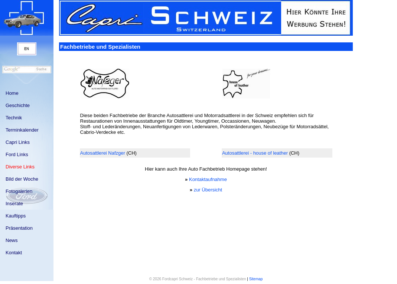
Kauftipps (16, 216)
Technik (14, 117)
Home (12, 93)
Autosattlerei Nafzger (102, 153)
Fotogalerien (19, 191)
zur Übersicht (208, 190)
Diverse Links (20, 167)
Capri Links (18, 142)
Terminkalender (22, 130)
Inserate (14, 203)
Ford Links (17, 154)
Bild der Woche (22, 179)
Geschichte (18, 105)
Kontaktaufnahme (208, 179)
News (12, 240)
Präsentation (19, 228)
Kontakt (14, 252)
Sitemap (256, 279)
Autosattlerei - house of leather (255, 153)
